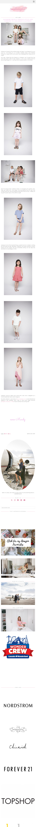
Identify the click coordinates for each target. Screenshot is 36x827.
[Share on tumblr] (10, 433)
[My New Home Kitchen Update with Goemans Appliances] (18, 568)
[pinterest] (21, 500)
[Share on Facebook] (5, 433)
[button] (34, 1)
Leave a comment (31, 433)
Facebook (8, 401)
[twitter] (12, 500)
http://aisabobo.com (21, 399)
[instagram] (15, 500)
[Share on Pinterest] (8, 433)
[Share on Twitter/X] (7, 433)
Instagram (3, 401)
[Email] (24, 500)
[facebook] (18, 500)
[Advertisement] (18, 674)
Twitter (12, 401)
